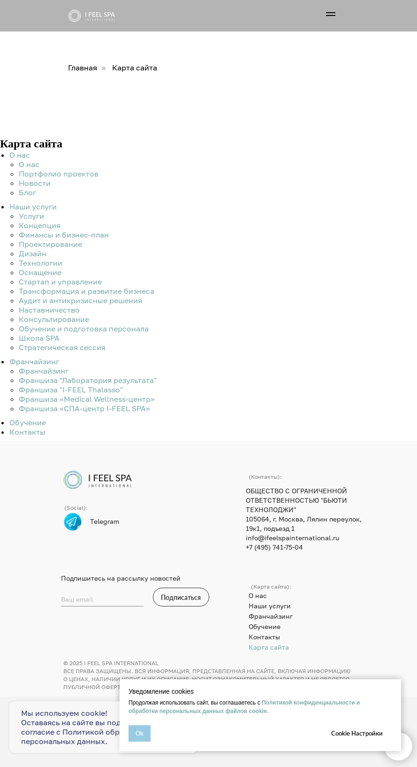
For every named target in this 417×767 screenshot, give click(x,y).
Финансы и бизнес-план (64, 234)
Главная (82, 67)
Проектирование (50, 244)
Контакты (27, 432)
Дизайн (32, 253)
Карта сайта (269, 647)
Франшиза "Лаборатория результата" (88, 380)
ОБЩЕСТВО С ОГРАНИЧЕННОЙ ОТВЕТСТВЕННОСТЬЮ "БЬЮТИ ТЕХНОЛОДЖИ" (296, 500)
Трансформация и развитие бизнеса (86, 291)
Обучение (27, 422)
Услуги (31, 216)
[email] (102, 599)
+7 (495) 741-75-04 (274, 547)
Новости (35, 183)
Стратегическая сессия (62, 347)
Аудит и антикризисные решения (80, 300)
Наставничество (49, 309)
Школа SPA (39, 338)
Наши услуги (33, 206)
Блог (27, 192)
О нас (19, 155)
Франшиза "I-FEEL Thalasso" (71, 389)
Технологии (40, 263)
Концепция (40, 225)
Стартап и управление (60, 281)
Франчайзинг (34, 361)
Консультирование (54, 319)
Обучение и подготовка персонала (84, 328)
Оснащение (40, 272)
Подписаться (181, 597)
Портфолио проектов (59, 173)
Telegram (104, 521)
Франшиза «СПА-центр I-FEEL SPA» (84, 408)
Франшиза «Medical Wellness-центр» (87, 399)
